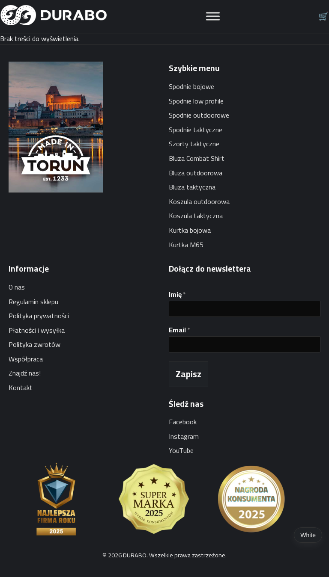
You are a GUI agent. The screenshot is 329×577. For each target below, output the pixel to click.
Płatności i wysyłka (37, 330)
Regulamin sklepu (33, 301)
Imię (177, 294)
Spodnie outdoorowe (199, 115)
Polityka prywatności (39, 315)
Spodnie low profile (196, 101)
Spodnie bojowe (191, 86)
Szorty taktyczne (194, 143)
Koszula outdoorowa (199, 201)
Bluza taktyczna (192, 186)
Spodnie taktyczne (195, 129)
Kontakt (21, 387)
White (308, 535)
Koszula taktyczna (196, 215)
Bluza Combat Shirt (196, 158)
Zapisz (188, 374)
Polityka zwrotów (34, 344)
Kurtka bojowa (190, 230)
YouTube (181, 450)
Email (179, 329)
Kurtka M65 (186, 244)
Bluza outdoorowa (195, 172)
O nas (17, 287)
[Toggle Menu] (213, 16)
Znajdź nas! (25, 373)
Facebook (183, 421)
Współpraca (26, 358)
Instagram (184, 436)
